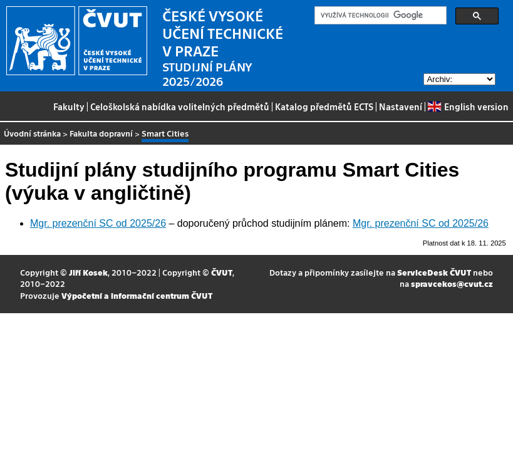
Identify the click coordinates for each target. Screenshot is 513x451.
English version (468, 106)
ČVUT (221, 272)
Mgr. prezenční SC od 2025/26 (98, 223)
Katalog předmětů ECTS (324, 106)
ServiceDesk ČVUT (434, 272)
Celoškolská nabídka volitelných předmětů (179, 106)
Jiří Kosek (88, 272)
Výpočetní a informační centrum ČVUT (136, 295)
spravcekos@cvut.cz (452, 283)
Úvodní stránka (32, 133)
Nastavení (400, 106)
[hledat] (379, 15)
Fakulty (69, 106)
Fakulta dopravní (101, 133)
